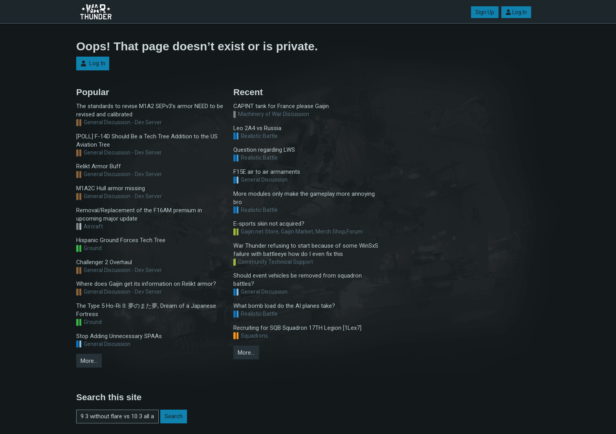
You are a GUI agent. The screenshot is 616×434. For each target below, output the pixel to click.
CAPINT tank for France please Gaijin (281, 106)
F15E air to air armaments (266, 171)
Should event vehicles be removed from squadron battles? (297, 279)
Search (174, 416)
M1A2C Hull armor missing (110, 188)
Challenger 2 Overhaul (104, 262)
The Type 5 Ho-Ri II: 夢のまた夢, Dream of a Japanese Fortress (146, 310)
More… (89, 360)
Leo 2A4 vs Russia (257, 128)
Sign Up (484, 12)
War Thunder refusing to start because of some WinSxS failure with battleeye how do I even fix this (305, 249)
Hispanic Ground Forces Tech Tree (120, 240)
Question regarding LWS (264, 149)
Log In (516, 12)
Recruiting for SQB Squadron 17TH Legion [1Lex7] (297, 327)
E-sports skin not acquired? (268, 223)
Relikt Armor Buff (98, 166)
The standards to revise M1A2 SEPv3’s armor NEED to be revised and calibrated (149, 110)
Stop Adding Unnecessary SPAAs (119, 336)
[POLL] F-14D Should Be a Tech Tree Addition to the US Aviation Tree (147, 140)
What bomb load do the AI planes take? (284, 305)
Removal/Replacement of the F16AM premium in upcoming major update (139, 214)
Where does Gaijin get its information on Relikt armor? (146, 283)
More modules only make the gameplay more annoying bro (304, 198)
